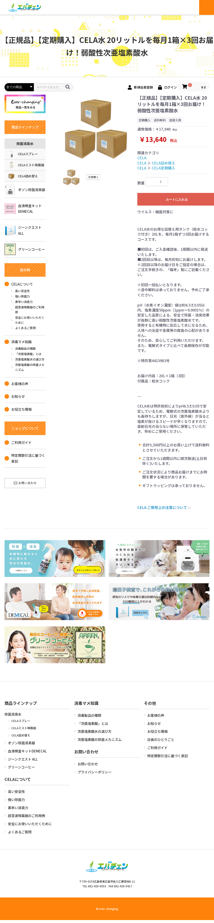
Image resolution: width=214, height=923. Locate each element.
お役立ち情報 (18, 409)
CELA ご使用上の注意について (164, 507)
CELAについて (19, 283)
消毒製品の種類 (25, 348)
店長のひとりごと (160, 739)
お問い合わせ (88, 763)
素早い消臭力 (24, 302)
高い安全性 (22, 291)
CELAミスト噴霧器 (26, 165)
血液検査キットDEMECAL (23, 208)
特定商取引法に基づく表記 (25, 458)
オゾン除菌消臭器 (25, 189)
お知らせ (15, 396)
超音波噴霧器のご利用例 (29, 309)
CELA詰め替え (23, 176)
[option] (95, 128)
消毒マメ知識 (18, 341)
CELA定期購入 (163, 168)
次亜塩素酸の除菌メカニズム (29, 367)
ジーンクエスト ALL (23, 230)
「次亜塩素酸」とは (28, 354)
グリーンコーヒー (25, 249)
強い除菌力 (22, 296)
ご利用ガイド (18, 442)
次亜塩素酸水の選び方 (29, 359)
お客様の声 (16, 383)
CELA (141, 157)
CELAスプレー (23, 154)
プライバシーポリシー (94, 771)
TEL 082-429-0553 (94, 886)
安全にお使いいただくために (29, 320)
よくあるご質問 (25, 328)
